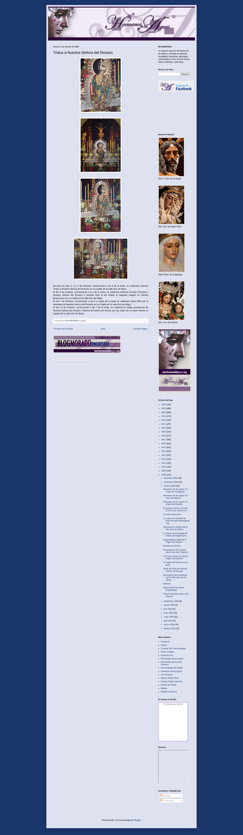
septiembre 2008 (171, 601)
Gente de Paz (167, 655)
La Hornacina (167, 675)
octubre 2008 (170, 486)
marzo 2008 (169, 624)
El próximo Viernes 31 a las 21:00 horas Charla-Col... (175, 509)
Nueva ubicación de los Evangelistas (173, 588)
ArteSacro (165, 642)
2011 (163, 463)
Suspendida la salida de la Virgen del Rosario (175, 541)
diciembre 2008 (171, 478)
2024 (163, 412)
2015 (163, 447)
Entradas (165, 796)
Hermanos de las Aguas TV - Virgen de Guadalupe (176, 490)
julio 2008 (168, 609)
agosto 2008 (169, 605)
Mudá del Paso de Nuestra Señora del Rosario (175, 570)
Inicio (103, 329)
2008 (163, 475)
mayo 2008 (169, 617)
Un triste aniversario (172, 514)
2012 (163, 459)
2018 (163, 436)
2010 (163, 467)
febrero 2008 (170, 628)
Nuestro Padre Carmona (171, 681)
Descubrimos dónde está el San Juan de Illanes (175, 528)
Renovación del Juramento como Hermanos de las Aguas (175, 577)
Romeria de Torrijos (172, 546)
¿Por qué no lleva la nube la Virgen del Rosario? (175, 557)
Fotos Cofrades (167, 652)
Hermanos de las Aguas (171, 671)
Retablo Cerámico (169, 692)
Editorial (166, 584)
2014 (163, 451)
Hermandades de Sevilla (172, 668)
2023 (163, 416)
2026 (163, 404)
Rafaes (164, 688)
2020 (163, 428)
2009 (163, 471)
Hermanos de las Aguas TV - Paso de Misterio (176, 496)
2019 (163, 432)
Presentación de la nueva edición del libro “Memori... (176, 551)
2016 (163, 443)
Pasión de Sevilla (168, 685)
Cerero (164, 645)
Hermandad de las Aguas (172, 659)
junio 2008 (169, 613)
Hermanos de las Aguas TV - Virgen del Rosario (176, 503)
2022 (163, 420)
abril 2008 (168, 621)
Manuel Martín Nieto (170, 678)
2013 (163, 455)
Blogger (137, 820)
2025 (163, 408)
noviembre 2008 (171, 482)
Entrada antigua (140, 329)
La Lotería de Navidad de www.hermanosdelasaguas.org (176, 520)
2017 (163, 439)
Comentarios (167, 801)
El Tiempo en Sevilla (173, 704)
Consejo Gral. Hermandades (173, 648)
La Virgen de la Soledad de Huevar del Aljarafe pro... (175, 534)
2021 (163, 424)
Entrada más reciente (63, 329)
